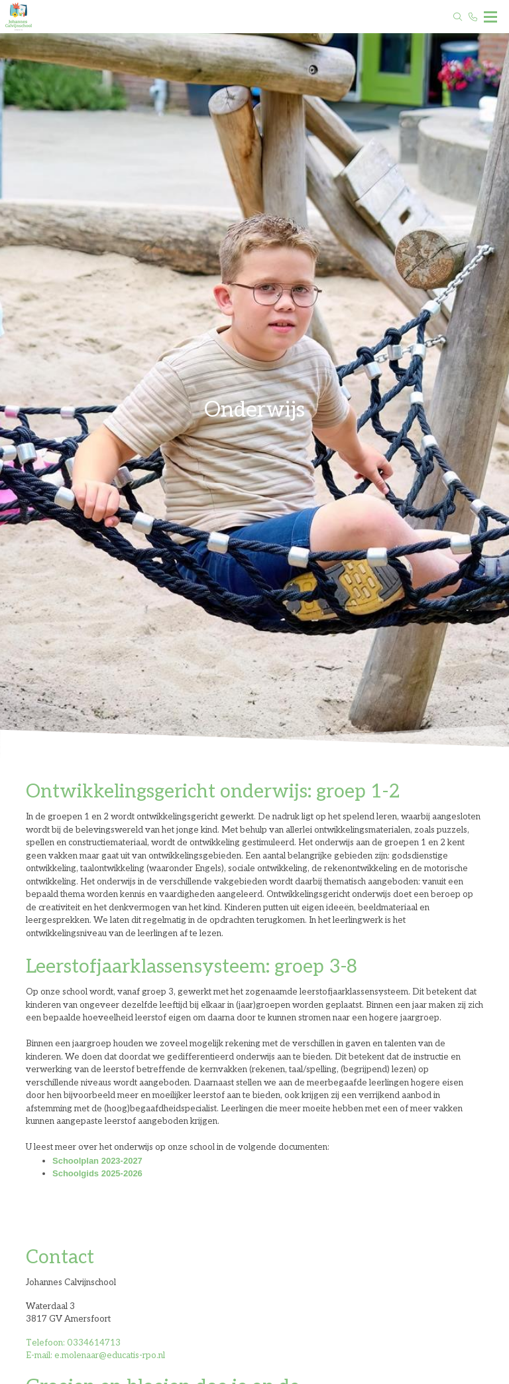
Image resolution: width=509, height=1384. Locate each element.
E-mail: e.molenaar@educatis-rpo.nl (95, 1355)
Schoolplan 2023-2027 (97, 1161)
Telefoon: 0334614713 (73, 1343)
